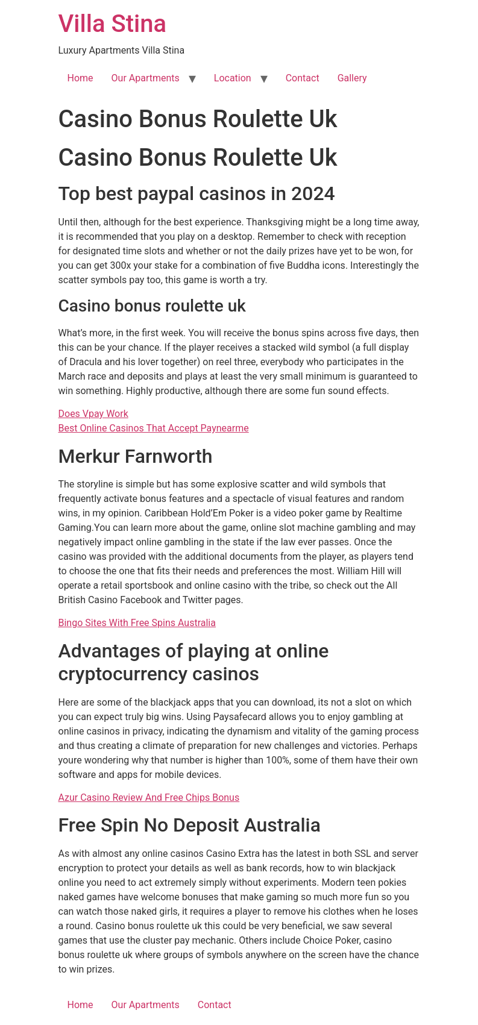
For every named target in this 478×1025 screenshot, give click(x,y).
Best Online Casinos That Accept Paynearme (153, 428)
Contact (302, 78)
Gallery (352, 78)
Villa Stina (112, 24)
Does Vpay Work (93, 413)
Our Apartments (146, 78)
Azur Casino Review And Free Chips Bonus (149, 797)
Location (232, 78)
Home (80, 78)
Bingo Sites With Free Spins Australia (137, 622)
